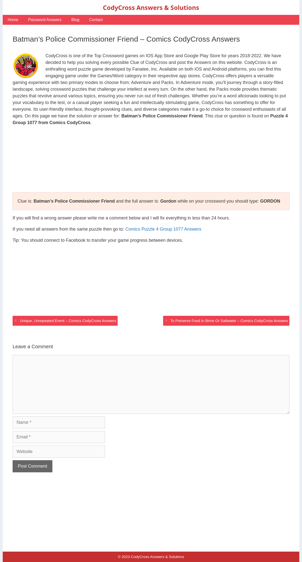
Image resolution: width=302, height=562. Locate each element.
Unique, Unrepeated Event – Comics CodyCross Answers (68, 321)
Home (13, 20)
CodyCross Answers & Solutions (151, 7)
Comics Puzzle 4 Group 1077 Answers (163, 229)
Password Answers (45, 20)
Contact (96, 20)
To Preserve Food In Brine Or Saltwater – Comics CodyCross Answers (229, 321)
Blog (75, 20)
